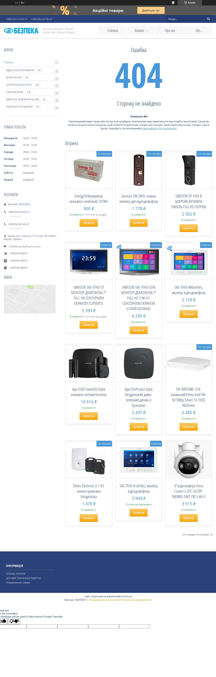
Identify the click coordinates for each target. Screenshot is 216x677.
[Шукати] (208, 19)
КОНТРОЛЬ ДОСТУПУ (18, 84)
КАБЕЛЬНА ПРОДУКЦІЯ (19, 106)
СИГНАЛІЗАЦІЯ (14, 92)
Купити (88, 223)
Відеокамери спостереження (158, 128)
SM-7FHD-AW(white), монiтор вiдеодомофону (188, 289)
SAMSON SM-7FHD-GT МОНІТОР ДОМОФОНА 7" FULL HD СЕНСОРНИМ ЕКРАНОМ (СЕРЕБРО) (88, 295)
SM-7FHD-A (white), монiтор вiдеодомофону (139, 488)
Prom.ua (127, 596)
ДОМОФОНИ (14, 77)
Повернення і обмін (18, 582)
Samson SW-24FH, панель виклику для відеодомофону (138, 198)
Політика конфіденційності (136, 600)
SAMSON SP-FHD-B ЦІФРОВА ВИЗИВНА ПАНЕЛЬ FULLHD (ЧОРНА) (188, 201)
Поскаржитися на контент (104, 600)
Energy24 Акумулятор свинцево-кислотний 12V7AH (88, 198)
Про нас (170, 30)
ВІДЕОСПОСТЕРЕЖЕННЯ (20, 70)
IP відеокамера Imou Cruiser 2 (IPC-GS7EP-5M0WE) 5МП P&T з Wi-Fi (189, 491)
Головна (112, 30)
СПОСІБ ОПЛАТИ (15, 573)
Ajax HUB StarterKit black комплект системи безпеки (88, 391)
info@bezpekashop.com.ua (24, 246)
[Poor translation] (14, 621)
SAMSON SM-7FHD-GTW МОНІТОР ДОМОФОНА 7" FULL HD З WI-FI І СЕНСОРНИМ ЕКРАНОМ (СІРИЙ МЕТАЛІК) (138, 297)
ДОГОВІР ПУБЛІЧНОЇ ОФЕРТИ (23, 578)
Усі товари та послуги (195, 534)
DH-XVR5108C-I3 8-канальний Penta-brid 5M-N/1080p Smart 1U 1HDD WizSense (189, 397)
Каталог (139, 30)
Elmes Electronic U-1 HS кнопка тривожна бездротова (88, 491)
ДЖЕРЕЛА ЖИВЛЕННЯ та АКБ (22, 99)
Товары (9, 62)
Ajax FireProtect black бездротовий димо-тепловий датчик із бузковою (139, 397)
